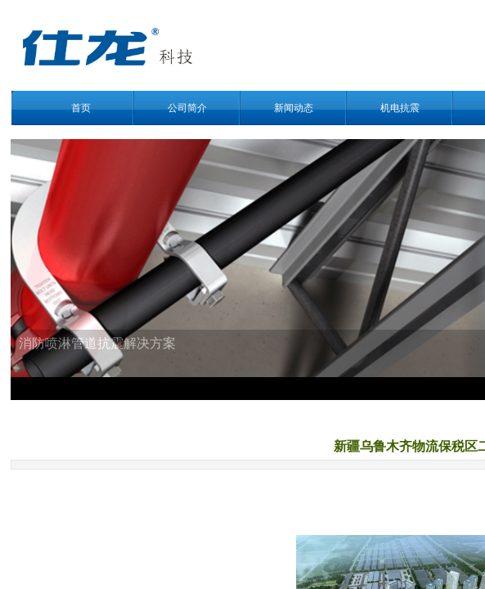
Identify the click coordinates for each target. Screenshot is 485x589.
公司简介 (187, 108)
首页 (81, 108)
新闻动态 (293, 108)
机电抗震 (400, 108)
